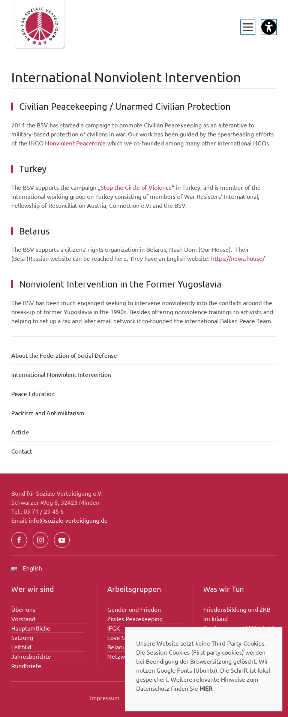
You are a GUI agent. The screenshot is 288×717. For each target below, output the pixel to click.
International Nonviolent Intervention (61, 374)
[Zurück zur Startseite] (39, 27)
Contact (21, 451)
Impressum (105, 697)
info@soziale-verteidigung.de (68, 520)
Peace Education (33, 393)
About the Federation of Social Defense (64, 355)
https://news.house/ (238, 258)
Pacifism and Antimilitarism (47, 412)
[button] (247, 27)
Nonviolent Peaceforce (75, 143)
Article (20, 432)
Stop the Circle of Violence (136, 187)
